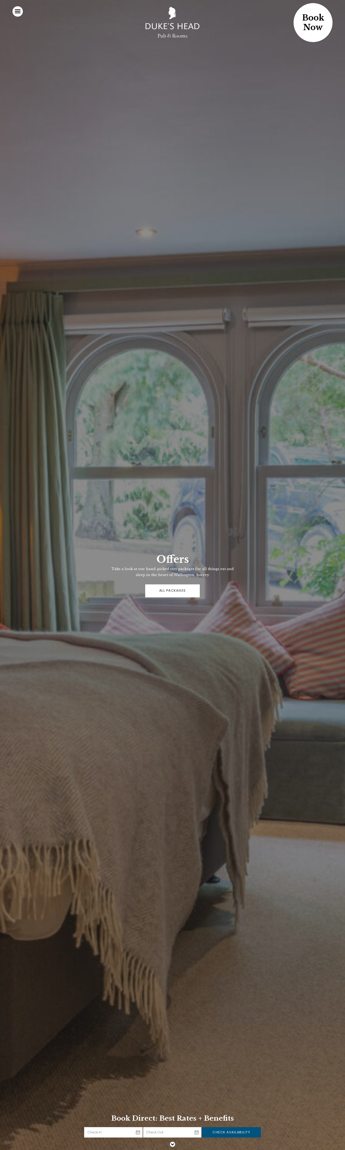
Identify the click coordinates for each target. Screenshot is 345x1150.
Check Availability (231, 1132)
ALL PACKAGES (172, 591)
